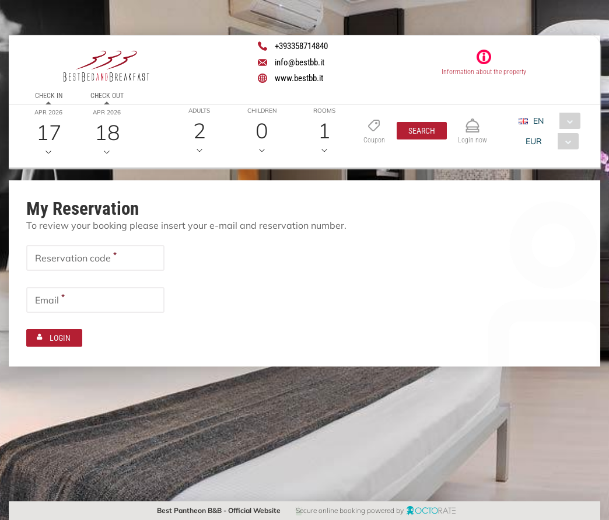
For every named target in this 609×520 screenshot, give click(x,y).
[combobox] (554, 120)
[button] (422, 130)
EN (538, 121)
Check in (48, 95)
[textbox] (95, 257)
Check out (107, 95)
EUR (534, 141)
